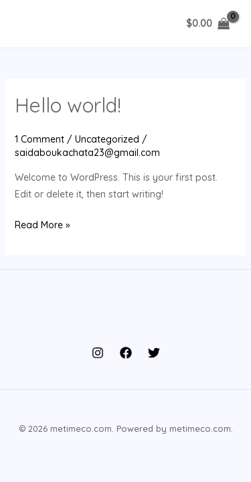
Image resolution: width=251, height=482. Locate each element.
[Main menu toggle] (29, 24)
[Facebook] (126, 353)
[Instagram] (98, 353)
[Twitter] (154, 353)
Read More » (42, 225)
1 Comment (39, 139)
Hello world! (68, 105)
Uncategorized (107, 139)
